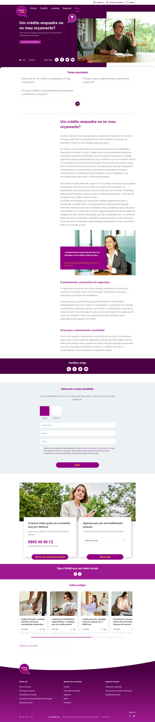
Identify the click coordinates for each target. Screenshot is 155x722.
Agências (67, 695)
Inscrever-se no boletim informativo (118, 691)
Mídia (66, 699)
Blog (77, 8)
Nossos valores (25, 687)
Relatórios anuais (26, 703)
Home (33, 8)
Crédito (44, 8)
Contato (67, 687)
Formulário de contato (72, 691)
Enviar (77, 465)
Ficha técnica (106, 717)
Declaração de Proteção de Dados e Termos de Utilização (81, 717)
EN (32, 717)
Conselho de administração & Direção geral (35, 699)
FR (26, 717)
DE (23, 717)
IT (29, 717)
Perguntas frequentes (113, 687)
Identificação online (112, 695)
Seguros (67, 8)
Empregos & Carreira (27, 691)
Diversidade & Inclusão (28, 695)
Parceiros (67, 703)
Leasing (55, 8)
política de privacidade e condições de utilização (97, 448)
